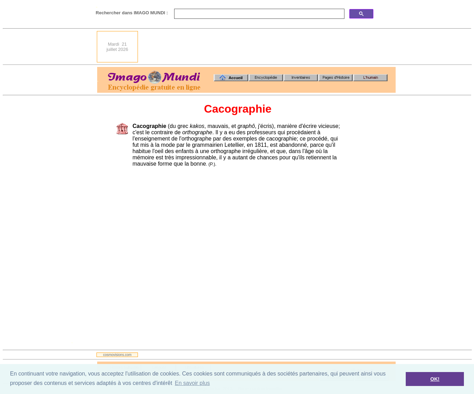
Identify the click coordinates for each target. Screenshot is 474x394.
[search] (259, 14)
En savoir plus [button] (192, 383)
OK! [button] (434, 379)
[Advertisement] (269, 46)
